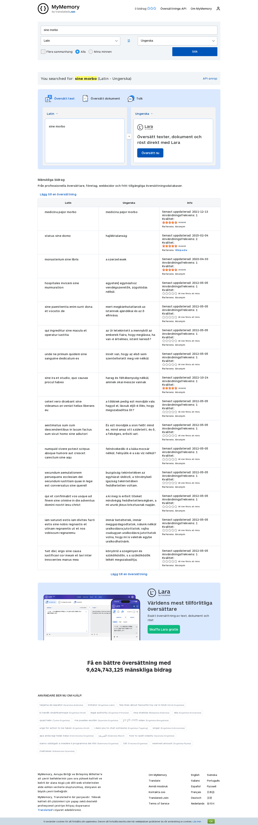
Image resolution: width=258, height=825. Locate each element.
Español (196, 786)
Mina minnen (100, 52)
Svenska (212, 774)
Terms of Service (159, 803)
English (195, 774)
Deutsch (196, 797)
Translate (154, 780)
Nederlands (198, 803)
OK (211, 821)
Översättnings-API (173, 8)
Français (196, 792)
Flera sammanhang (56, 52)
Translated (45, 809)
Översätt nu (150, 153)
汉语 (209, 797)
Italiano (195, 780)
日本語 (211, 792)
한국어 (211, 803)
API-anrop (210, 78)
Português (213, 780)
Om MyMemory (201, 8)
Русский (211, 786)
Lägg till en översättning (58, 194)
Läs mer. (197, 821)
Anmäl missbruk (158, 786)
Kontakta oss (157, 792)
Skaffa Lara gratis (163, 629)
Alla (80, 52)
